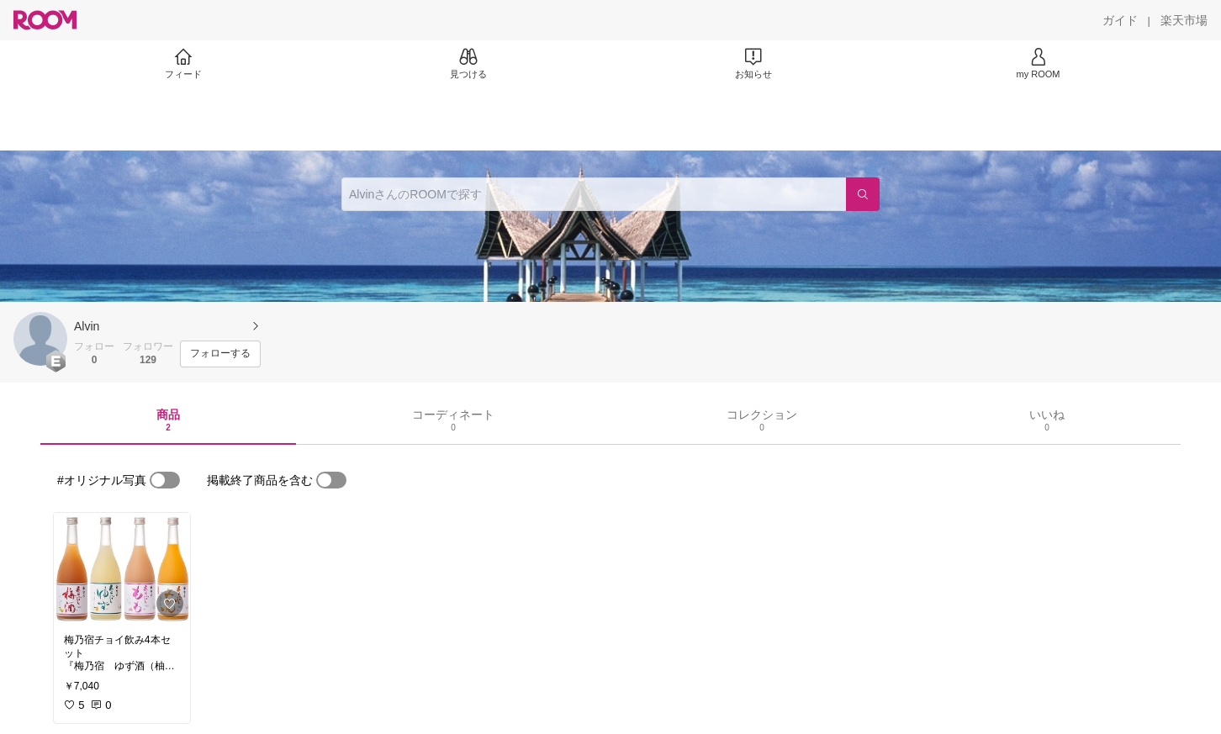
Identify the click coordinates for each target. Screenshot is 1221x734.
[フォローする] (220, 354)
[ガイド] (1120, 20)
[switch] (165, 480)
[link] (122, 568)
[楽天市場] (1184, 20)
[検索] (863, 194)
